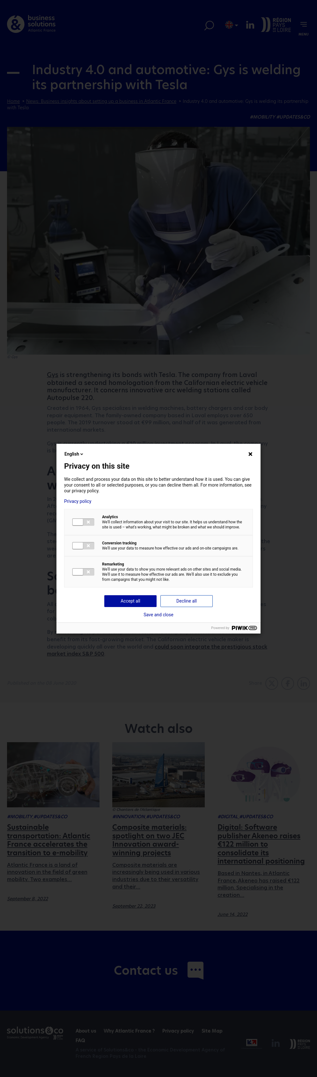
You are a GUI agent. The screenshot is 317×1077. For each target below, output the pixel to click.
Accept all (130, 601)
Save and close (158, 614)
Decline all (186, 601)
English (74, 454)
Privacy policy (77, 501)
